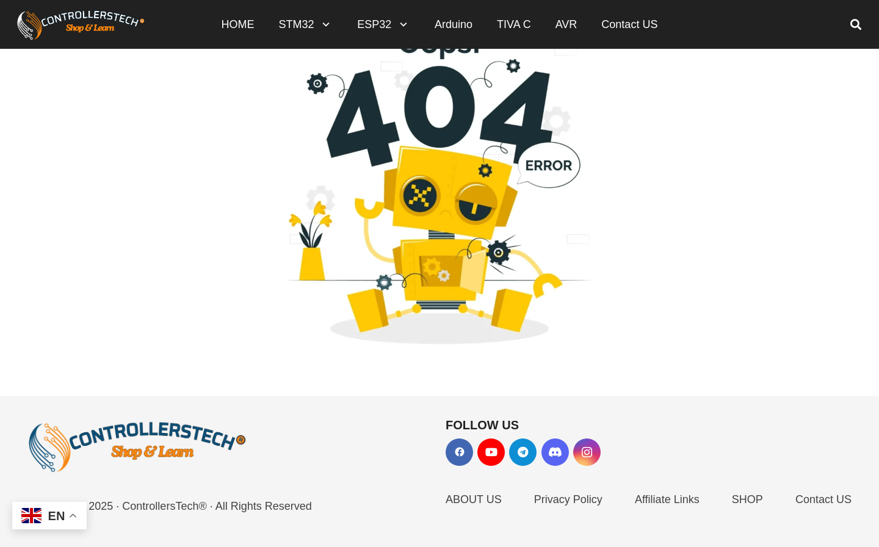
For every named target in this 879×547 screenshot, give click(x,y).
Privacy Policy (568, 499)
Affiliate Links (667, 499)
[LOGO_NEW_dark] (81, 24)
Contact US (823, 499)
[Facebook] (459, 452)
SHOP (747, 499)
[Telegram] (523, 452)
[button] (323, 24)
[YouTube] (491, 452)
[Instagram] (587, 452)
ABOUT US (474, 499)
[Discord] (555, 452)
